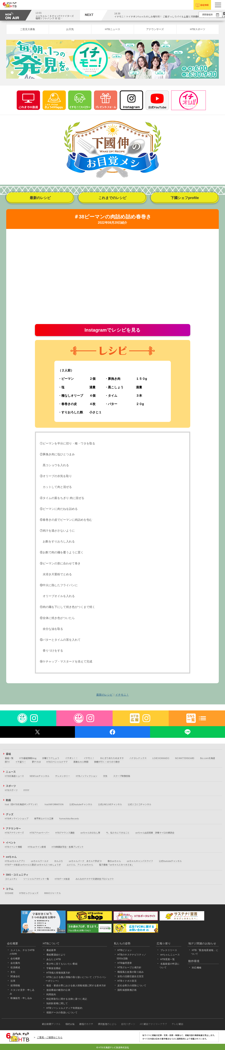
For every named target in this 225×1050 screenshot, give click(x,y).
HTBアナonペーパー (40, 832)
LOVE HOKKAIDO (160, 758)
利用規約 (51, 994)
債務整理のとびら (107, 1024)
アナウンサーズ (155, 29)
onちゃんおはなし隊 (90, 832)
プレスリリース (168, 950)
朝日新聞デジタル (51, 1024)
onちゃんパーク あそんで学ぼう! (85, 860)
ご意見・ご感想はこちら (50, 1037)
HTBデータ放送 (62, 878)
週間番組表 (207, 14)
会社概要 (15, 958)
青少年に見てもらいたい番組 (61, 963)
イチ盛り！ (20, 761)
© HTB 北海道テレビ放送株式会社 (112, 1047)
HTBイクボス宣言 (127, 981)
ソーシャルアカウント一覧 (36, 878)
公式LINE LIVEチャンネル (110, 804)
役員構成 (15, 967)
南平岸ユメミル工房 (43, 818)
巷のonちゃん (114, 860)
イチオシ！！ (71, 758)
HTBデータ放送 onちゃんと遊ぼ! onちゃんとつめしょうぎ (33, 864)
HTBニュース (112, 29)
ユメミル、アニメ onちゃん (80, 864)
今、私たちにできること (117, 832)
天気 (105, 775)
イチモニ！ (122, 694)
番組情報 (204, 4)
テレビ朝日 (177, 1024)
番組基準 (51, 950)
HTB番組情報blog (27, 758)
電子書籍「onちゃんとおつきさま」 (116, 864)
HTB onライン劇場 (37, 846)
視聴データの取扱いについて (61, 1012)
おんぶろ (58, 860)
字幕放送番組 (53, 968)
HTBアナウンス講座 (65, 832)
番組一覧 (9, 758)
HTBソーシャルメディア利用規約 (64, 1008)
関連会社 (15, 976)
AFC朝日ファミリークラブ (153, 1024)
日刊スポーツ (128, 1024)
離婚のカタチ (86, 1024)
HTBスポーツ (197, 29)
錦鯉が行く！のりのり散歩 (107, 761)
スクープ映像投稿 (121, 775)
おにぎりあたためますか (112, 758)
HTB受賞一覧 (167, 959)
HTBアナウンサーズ (14, 832)
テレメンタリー (62, 775)
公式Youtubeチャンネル (80, 804)
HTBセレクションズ (28, 892)
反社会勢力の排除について (131, 985)
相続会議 (70, 1024)
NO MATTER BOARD (184, 758)
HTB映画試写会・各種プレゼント (68, 846)
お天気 (70, 29)
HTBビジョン (124, 950)
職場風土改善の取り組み (130, 972)
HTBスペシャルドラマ (57, 761)
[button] (218, 5)
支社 (12, 972)
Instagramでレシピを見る (112, 330)
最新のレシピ (40, 198)
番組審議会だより (56, 954)
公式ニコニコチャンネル (139, 804)
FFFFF (26, 790)
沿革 (12, 981)
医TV (7, 761)
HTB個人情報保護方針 (58, 972)
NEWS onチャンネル (39, 775)
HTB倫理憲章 (124, 963)
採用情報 (15, 985)
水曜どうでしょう (50, 758)
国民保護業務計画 (127, 990)
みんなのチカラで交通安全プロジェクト (95, 878)
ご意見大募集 (27, 29)
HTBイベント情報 (13, 846)
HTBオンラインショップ (16, 818)
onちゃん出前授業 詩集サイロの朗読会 (154, 832)
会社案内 (15, 963)
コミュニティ (11, 878)
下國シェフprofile (185, 198)
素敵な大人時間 (80, 761)
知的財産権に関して (57, 1003)
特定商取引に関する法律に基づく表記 (66, 999)
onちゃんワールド (40, 860)
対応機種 (196, 967)
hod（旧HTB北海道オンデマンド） (22, 804)
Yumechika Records (69, 818)
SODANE (9, 892)
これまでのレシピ (112, 198)
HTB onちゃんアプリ (15, 860)
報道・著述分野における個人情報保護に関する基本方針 (76, 985)
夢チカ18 (36, 761)
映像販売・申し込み (21, 998)
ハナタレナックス (138, 758)
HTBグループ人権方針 (129, 967)
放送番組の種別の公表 (58, 990)
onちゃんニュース (170, 954)
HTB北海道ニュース (14, 775)
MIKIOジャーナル (52, 892)
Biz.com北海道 (207, 758)
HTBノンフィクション (86, 775)
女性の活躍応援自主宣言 (130, 976)
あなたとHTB (53, 959)
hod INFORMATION (54, 804)
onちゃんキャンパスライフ (140, 860)
